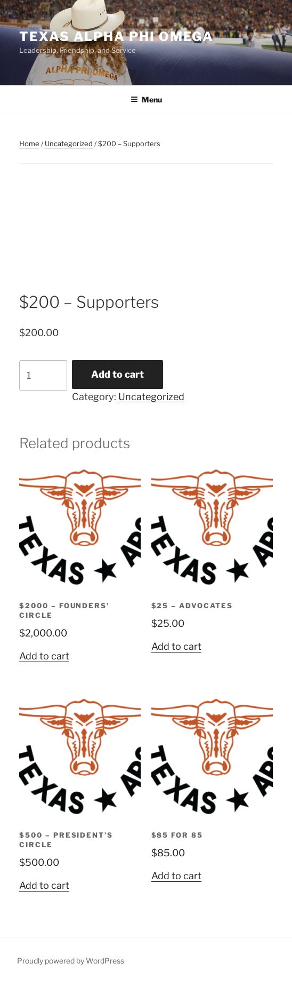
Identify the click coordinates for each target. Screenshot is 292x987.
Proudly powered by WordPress (70, 960)
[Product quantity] (43, 375)
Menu (146, 99)
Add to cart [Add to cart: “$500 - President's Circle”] (44, 885)
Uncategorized (69, 143)
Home (29, 143)
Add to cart (117, 374)
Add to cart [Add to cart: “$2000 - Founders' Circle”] (44, 656)
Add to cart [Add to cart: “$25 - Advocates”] (176, 646)
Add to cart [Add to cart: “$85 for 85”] (176, 875)
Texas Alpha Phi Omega (116, 36)
